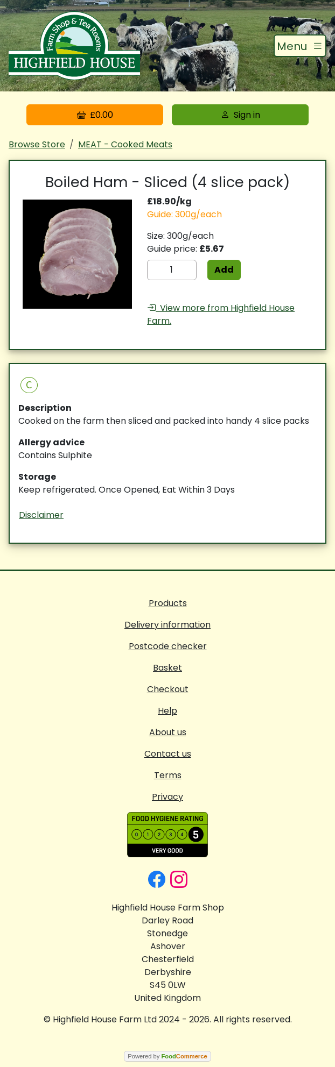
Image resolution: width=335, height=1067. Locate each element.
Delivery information (167, 624)
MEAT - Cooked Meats (125, 144)
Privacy (167, 797)
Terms (168, 775)
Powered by (167, 1056)
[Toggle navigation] (300, 45)
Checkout (168, 689)
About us (167, 732)
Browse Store (37, 144)
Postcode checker (168, 646)
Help (167, 711)
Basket (167, 667)
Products (168, 603)
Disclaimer (41, 515)
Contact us (167, 754)
